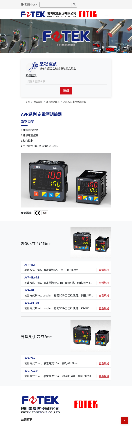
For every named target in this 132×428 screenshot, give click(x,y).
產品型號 (31, 75)
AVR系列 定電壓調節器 (74, 102)
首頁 (27, 102)
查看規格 (104, 269)
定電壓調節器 (52, 102)
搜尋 (66, 91)
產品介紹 (38, 102)
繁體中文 (28, 4)
